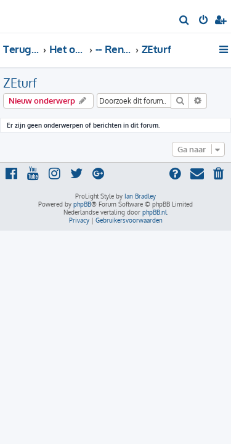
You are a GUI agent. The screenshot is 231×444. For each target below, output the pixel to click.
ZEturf (20, 83)
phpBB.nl (154, 212)
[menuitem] (184, 21)
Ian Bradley (140, 196)
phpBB (82, 204)
